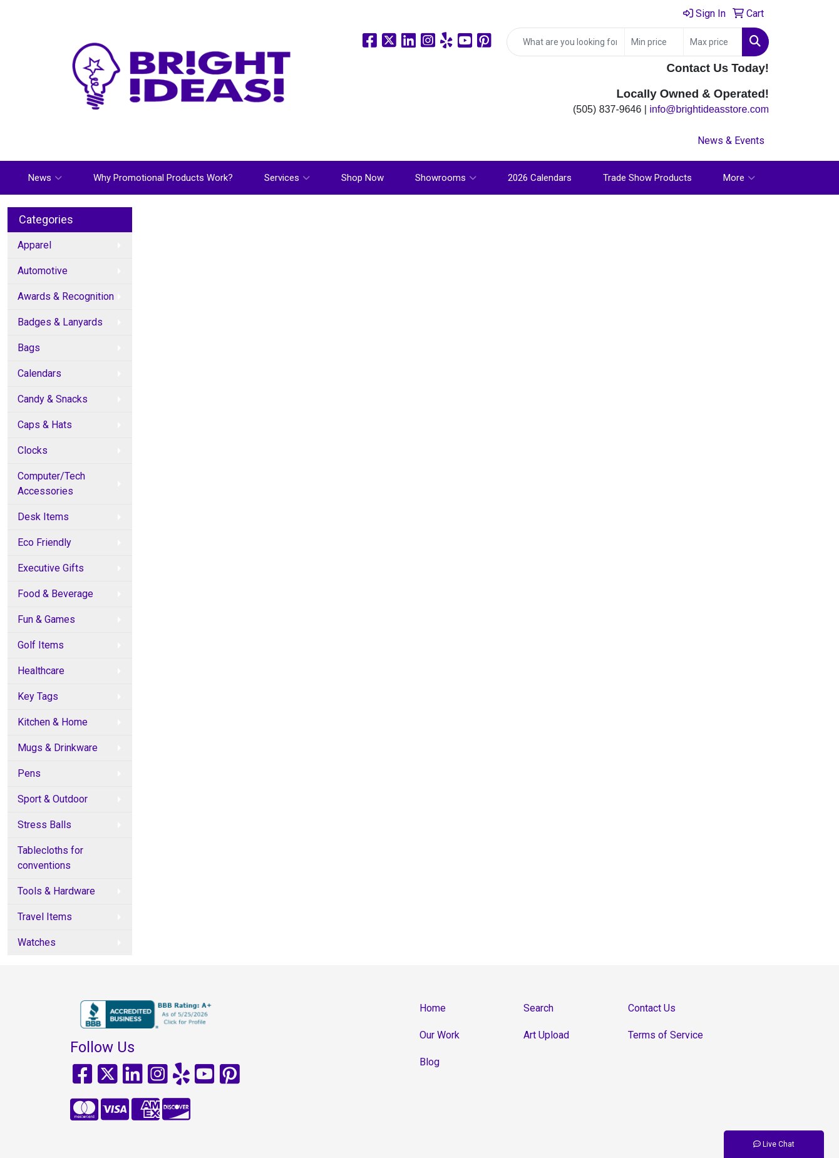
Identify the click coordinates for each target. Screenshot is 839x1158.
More (739, 177)
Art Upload (546, 1035)
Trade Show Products (647, 177)
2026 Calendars (540, 177)
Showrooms (445, 177)
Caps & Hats (45, 425)
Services (287, 177)
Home (433, 1008)
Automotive (43, 271)
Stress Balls (44, 825)
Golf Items (41, 645)
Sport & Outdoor (53, 799)
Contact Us (652, 1008)
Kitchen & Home (53, 722)
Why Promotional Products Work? (163, 177)
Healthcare (41, 671)
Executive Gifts (51, 568)
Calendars (39, 373)
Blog (430, 1062)
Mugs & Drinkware (58, 748)
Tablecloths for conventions (50, 857)
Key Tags (38, 696)
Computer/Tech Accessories (51, 483)
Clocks (33, 450)
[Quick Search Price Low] (654, 42)
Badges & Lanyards (60, 322)
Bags (29, 348)
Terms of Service (665, 1035)
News (45, 177)
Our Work (440, 1035)
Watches (37, 942)
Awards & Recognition (66, 296)
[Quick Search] (566, 42)
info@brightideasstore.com (709, 109)
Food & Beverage (55, 594)
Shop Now (362, 177)
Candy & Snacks (53, 399)
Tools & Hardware (56, 891)
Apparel (34, 245)
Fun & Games (46, 619)
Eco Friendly (44, 542)
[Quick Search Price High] (713, 42)
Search (538, 1008)
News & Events (730, 140)
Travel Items (45, 917)
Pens (29, 773)
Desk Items (43, 517)
